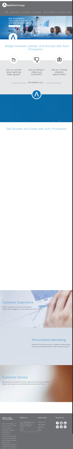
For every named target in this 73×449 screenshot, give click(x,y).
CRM (6, 12)
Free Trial (41, 427)
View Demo (41, 424)
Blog (39, 430)
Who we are (61, 12)
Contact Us (41, 422)
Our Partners (37, 12)
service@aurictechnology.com (29, 431)
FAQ (68, 12)
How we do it (14, 12)
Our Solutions (26, 12)
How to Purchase (49, 12)
